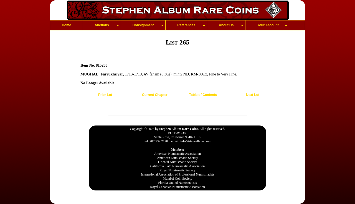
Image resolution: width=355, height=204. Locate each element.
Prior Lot (105, 95)
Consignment (143, 25)
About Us (226, 25)
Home (66, 25)
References (186, 25)
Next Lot (252, 95)
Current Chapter (155, 95)
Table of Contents (203, 95)
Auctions (102, 25)
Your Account (267, 25)
